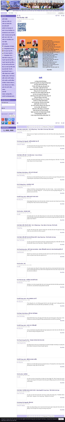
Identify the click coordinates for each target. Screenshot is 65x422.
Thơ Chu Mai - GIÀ (21, 263)
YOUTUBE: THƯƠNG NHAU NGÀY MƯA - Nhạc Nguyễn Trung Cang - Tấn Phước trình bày (38, 390)
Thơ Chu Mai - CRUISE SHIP (23, 211)
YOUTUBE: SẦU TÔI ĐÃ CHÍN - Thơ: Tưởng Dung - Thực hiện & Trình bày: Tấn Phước (37, 225)
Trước (58, 15)
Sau (62, 15)
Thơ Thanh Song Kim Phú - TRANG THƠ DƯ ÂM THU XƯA (30, 340)
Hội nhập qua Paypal (3, 123)
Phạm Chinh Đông (20, 175)
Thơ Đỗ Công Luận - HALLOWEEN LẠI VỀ (26, 298)
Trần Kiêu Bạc (20, 282)
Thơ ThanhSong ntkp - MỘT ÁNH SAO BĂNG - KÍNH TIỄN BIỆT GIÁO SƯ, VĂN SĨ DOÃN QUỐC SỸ (40, 249)
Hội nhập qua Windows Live (13, 119)
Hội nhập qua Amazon (9, 123)
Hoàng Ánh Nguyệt (21, 144)
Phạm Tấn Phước (20, 240)
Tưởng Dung (19, 132)
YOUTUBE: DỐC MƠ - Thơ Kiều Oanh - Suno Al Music (29, 155)
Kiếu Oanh (19, 158)
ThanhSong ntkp (20, 252)
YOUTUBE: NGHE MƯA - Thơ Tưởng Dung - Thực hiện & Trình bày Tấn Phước (35, 129)
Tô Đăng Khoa (20, 187)
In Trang (17, 123)
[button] (8, 19)
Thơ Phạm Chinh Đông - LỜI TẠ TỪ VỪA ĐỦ (27, 172)
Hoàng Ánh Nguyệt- (21, 405)
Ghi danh (11, 114)
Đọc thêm (62, 136)
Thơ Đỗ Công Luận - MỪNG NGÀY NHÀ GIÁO (27, 196)
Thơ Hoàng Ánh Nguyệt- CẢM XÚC (25, 402)
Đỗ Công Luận (20, 199)
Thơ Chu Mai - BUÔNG (22, 374)
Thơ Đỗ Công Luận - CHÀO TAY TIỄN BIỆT (27, 325)
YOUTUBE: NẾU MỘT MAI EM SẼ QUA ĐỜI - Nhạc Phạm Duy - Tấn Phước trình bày (36, 237)
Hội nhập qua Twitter (9, 119)
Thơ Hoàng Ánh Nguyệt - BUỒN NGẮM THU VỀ (28, 141)
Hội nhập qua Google (3, 119)
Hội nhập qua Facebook (6, 119)
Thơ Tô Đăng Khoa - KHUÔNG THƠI (25, 184)
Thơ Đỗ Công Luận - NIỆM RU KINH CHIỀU (27, 359)
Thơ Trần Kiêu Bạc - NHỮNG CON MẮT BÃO (27, 279)
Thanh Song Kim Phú (21, 343)
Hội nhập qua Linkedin (6, 123)
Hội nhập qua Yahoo (13, 123)
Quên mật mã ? (5, 114)
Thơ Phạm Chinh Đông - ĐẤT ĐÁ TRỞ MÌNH (27, 313)
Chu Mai (19, 21)
